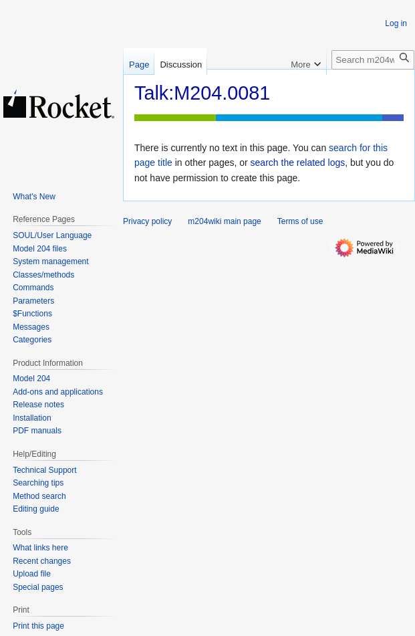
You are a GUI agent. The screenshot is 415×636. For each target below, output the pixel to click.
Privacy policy (147, 221)
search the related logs (298, 162)
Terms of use (300, 221)
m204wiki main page (224, 221)
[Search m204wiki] (372, 60)
